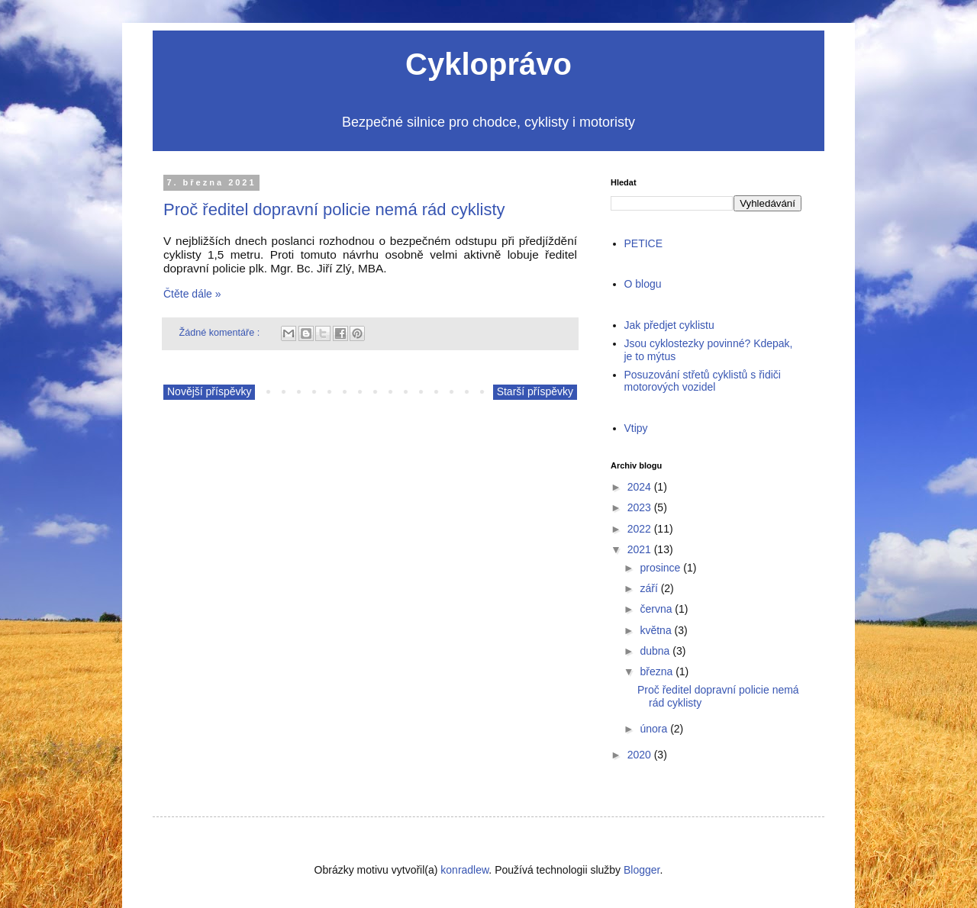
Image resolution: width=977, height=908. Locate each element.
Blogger (641, 870)
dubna (654, 651)
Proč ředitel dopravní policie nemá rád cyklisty (334, 209)
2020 (639, 755)
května (655, 630)
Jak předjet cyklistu (669, 325)
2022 (639, 529)
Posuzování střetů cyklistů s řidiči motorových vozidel (702, 381)
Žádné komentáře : (221, 332)
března (656, 671)
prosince (660, 568)
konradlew (464, 870)
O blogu (643, 284)
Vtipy (636, 428)
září (648, 588)
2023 (639, 507)
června (656, 609)
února (653, 729)
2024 (639, 487)
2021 (639, 549)
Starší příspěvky (535, 391)
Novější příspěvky (209, 391)
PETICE (643, 243)
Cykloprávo (488, 64)
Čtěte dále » (192, 294)
